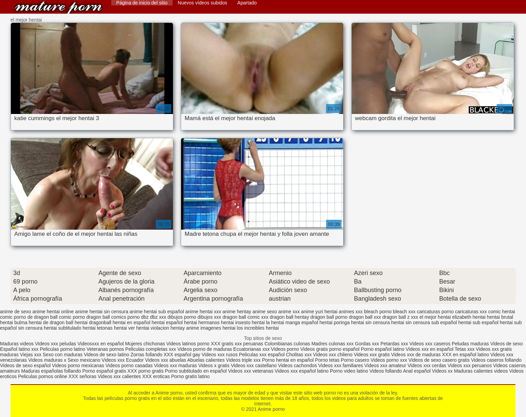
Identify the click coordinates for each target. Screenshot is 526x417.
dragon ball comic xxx (245, 317)
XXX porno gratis (146, 371)
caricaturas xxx (471, 311)
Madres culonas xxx (332, 343)
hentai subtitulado (62, 328)
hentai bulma (13, 322)
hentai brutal (500, 317)
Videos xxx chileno (333, 354)
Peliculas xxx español (261, 354)
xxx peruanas (249, 343)
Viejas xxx (30, 354)
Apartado (247, 2)
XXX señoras (83, 376)
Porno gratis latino (190, 376)
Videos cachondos (298, 365)
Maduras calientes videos (481, 371)
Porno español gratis (104, 371)
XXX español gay (182, 354)
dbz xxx (158, 317)
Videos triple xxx (244, 360)
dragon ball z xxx (400, 317)
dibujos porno (181, 317)
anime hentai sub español (157, 311)
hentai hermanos (201, 322)
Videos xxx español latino (301, 371)
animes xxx (351, 311)
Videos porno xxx (389, 360)
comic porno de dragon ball (29, 317)
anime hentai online (53, 311)
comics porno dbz (130, 317)
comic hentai (501, 311)
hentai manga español (294, 322)
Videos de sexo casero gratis (439, 360)
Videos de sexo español (26, 365)
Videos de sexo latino (106, 354)
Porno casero (355, 360)
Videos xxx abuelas (165, 360)
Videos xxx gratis (372, 354)
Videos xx (442, 371)
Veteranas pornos (105, 349)
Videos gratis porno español (329, 349)
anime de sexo (15, 311)
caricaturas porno (435, 311)
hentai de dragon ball (51, 322)
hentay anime (185, 328)
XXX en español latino (465, 354)
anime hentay (236, 311)
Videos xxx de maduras (416, 354)
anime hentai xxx (203, 311)
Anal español (416, 371)
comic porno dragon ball (84, 317)
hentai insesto (235, 322)
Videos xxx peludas (55, 343)
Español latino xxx (19, 349)
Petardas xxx (394, 343)
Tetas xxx (464, 349)
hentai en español (131, 322)
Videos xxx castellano (254, 365)
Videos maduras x (47, 360)
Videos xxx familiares (340, 365)
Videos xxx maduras (175, 365)
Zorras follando (146, 354)
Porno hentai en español (288, 360)
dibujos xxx (209, 317)
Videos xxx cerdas (427, 365)
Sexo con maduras (63, 354)
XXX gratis (222, 343)
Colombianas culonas (287, 343)
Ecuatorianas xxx (251, 349)
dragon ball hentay (289, 317)
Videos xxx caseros (429, 343)
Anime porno (58, 8)
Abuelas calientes (206, 360)
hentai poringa (334, 322)
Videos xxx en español (429, 349)
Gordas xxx (368, 343)
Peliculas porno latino (62, 349)
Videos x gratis (214, 365)
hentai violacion (152, 328)
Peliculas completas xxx (150, 349)
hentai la (261, 322)
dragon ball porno (329, 317)
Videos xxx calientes (119, 376)
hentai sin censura (370, 322)
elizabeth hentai (468, 317)
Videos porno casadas (128, 365)
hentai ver (124, 328)
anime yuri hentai (319, 311)
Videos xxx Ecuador (123, 360)
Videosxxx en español (100, 343)
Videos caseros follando (496, 360)
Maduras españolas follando (51, 371)
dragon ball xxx (365, 317)
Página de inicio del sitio (141, 2)
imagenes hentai (218, 328)
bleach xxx (404, 311)
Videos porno (285, 349)
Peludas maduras (470, 343)
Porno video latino (349, 371)
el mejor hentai (435, 317)
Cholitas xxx (298, 354)
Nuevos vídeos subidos (202, 2)
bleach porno (378, 311)
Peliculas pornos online (42, 376)
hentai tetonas (98, 328)
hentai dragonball (93, 322)
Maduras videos (17, 343)
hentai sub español (478, 322)
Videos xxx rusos (220, 354)
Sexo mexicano (84, 360)
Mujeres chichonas (145, 343)
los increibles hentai (258, 328)
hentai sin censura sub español (424, 322)
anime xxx (289, 311)
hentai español (166, 322)
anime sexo (264, 311)
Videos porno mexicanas (78, 365)
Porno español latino (383, 349)
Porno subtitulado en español (196, 371)
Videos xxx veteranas (251, 371)
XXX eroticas (156, 376)
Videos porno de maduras (205, 349)
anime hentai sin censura (101, 311)
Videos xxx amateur (385, 365)
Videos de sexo (506, 343)
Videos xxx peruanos (470, 365)
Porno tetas (328, 360)
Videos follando (385, 371)
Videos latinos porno (187, 343)
